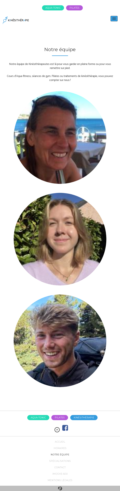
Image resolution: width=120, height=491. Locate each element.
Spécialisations (60, 461)
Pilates (74, 7)
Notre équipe (60, 454)
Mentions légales (60, 480)
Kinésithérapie (84, 417)
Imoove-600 (60, 473)
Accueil (60, 441)
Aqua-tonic (53, 7)
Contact (60, 467)
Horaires (60, 448)
